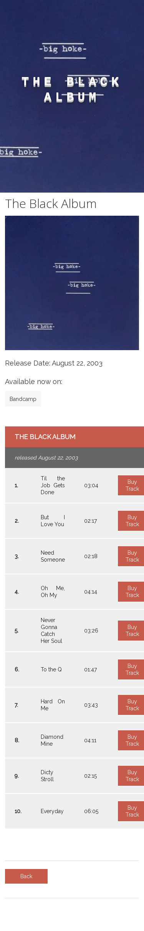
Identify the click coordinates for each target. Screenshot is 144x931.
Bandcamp (23, 399)
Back (26, 876)
